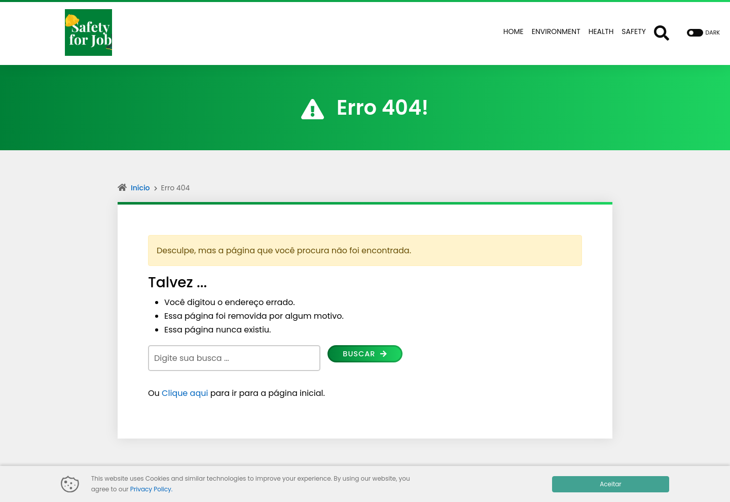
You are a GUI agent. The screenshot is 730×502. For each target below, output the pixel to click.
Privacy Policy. (151, 489)
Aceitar (611, 484)
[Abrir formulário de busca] (661, 32)
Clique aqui (185, 393)
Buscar (367, 354)
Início (140, 188)
